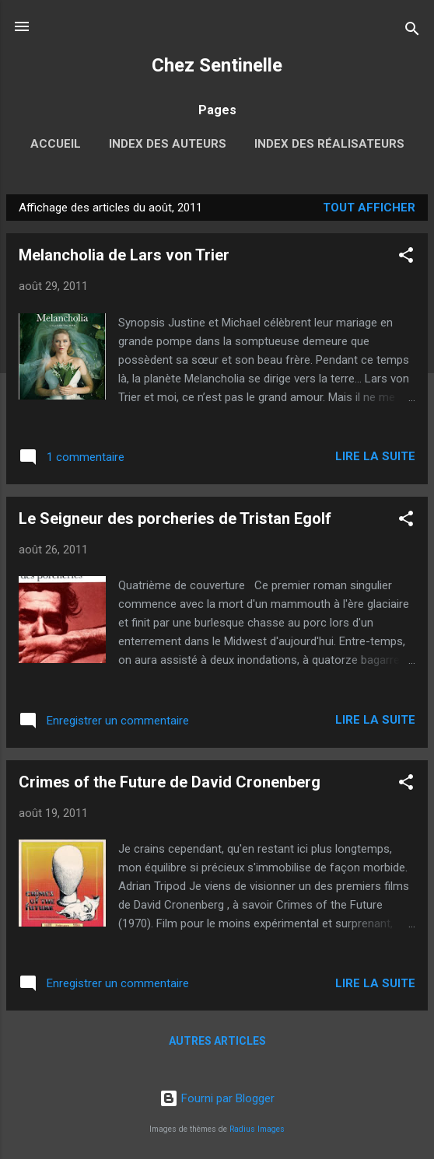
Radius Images (257, 1129)
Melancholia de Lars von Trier (124, 255)
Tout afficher (369, 208)
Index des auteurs (167, 144)
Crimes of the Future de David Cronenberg (169, 782)
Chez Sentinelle (217, 65)
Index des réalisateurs (329, 144)
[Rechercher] (412, 31)
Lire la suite (375, 456)
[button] (406, 258)
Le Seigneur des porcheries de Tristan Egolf (175, 518)
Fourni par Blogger (217, 1098)
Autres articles (217, 1041)
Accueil (55, 144)
